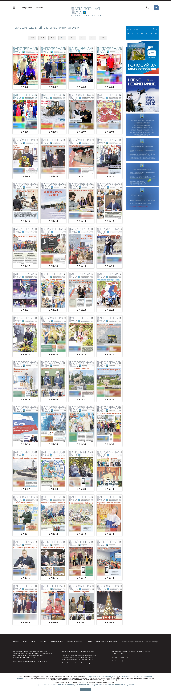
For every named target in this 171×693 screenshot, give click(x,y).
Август (130, 29)
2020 (42, 37)
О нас (25, 642)
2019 (32, 37)
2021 (52, 37)
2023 (72, 37)
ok (85, 689)
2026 (103, 37)
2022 (62, 37)
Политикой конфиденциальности (99, 676)
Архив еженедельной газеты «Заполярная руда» (140, 642)
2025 (92, 37)
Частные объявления (74, 642)
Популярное (27, 7)
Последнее (39, 7)
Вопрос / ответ (57, 642)
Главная (16, 642)
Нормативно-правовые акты (107, 642)
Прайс (33, 642)
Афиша (89, 642)
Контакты (43, 642)
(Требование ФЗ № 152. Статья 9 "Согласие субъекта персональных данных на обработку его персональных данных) (85, 685)
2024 (82, 37)
